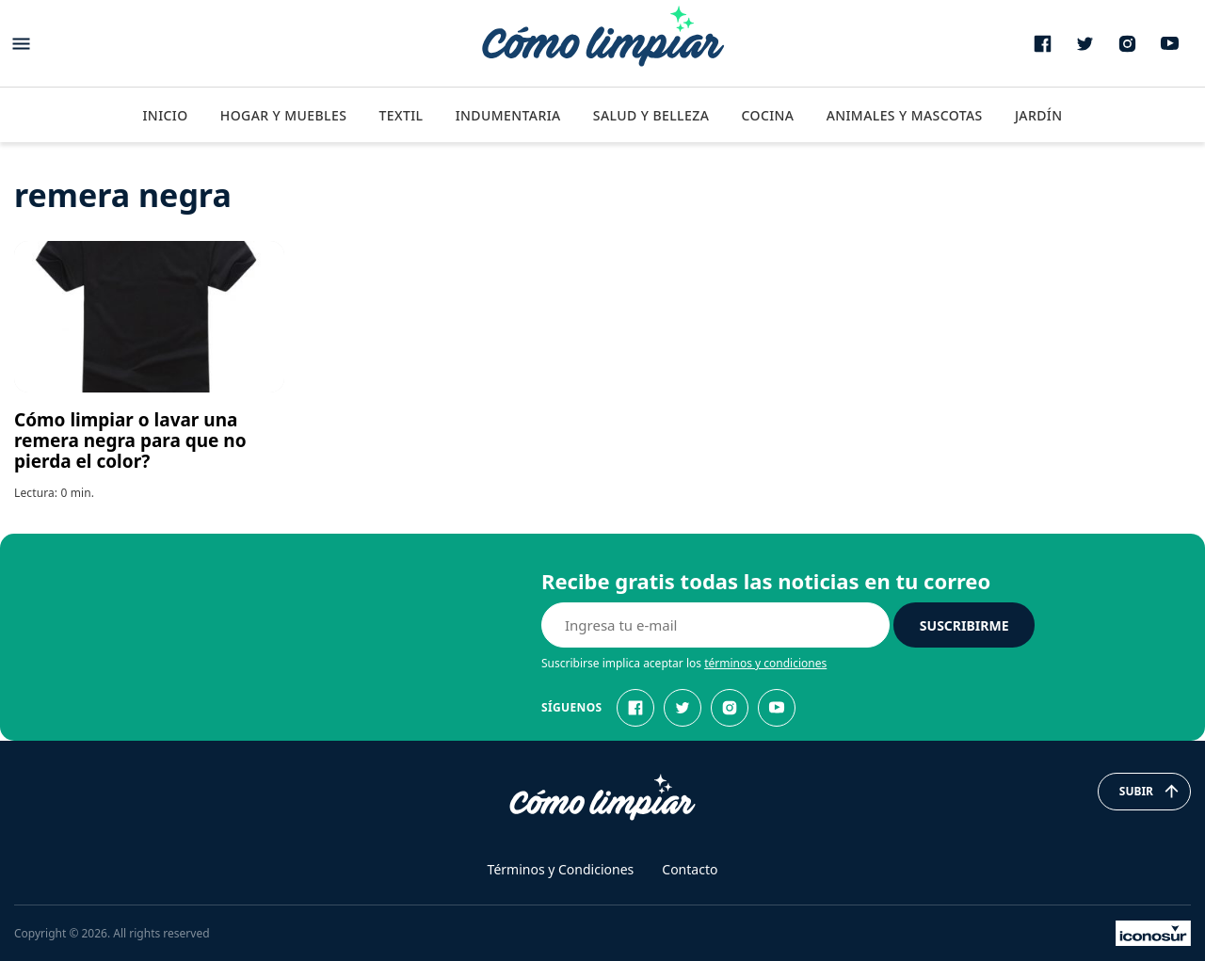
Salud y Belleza (651, 115)
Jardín (1039, 115)
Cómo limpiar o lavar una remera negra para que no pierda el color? (130, 440)
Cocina (767, 115)
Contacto (689, 869)
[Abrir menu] (21, 44)
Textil (400, 115)
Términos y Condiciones (561, 869)
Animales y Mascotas (905, 115)
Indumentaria (508, 115)
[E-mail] (715, 625)
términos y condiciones (765, 663)
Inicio (164, 115)
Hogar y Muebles (283, 115)
